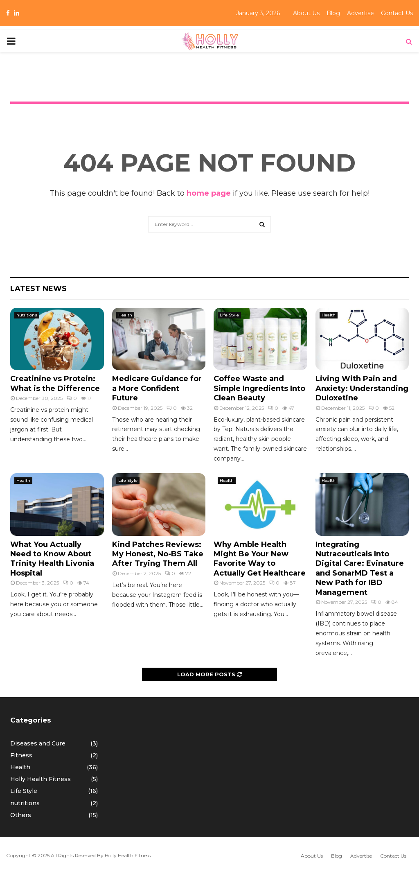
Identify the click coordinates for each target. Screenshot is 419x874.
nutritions (26, 315)
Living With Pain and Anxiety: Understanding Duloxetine (361, 388)
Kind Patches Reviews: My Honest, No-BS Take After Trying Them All (157, 554)
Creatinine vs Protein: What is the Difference (55, 383)
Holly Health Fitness (40, 779)
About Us (306, 13)
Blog (333, 13)
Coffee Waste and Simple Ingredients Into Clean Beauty (259, 388)
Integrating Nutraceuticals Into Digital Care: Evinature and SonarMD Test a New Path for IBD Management (359, 568)
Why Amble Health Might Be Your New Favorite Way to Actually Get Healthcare (260, 559)
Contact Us (397, 13)
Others (20, 815)
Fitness (21, 755)
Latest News (38, 288)
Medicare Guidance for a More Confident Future (157, 388)
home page (209, 193)
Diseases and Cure (37, 743)
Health (125, 315)
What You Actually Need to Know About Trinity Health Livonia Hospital (52, 559)
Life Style (229, 315)
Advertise (360, 13)
